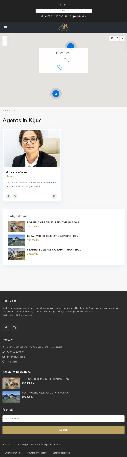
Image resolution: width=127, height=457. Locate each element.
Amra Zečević (17, 172)
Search (63, 430)
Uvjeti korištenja (13, 452)
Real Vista (12, 361)
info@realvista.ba (16, 356)
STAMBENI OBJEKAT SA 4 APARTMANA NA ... (54, 249)
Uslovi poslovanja (61, 452)
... (41, 186)
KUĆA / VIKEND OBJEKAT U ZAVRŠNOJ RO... (53, 236)
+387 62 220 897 (54, 16)
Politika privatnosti (37, 452)
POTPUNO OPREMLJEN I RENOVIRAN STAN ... (54, 222)
